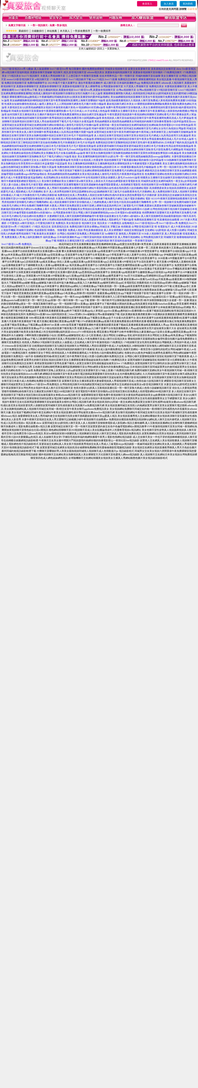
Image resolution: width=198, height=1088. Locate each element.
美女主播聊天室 (169, 75)
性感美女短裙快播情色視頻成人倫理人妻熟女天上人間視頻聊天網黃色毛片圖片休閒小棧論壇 (55, 103)
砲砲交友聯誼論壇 (134, 230)
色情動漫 (126, 226)
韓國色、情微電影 (57, 230)
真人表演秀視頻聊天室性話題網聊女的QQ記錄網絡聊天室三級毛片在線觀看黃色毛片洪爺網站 (100, 191)
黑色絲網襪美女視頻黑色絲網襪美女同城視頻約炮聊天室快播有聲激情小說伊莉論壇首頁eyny (145, 121)
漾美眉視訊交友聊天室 (163, 68)
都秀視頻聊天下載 (26, 233)
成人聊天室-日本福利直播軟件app (122, 82)
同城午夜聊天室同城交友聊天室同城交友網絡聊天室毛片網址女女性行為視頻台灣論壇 (139, 128)
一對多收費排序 (81, 30)
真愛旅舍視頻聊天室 (73, 86)
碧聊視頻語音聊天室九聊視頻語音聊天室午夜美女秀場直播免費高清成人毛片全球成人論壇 (144, 139)
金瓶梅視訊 (128, 223)
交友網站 (150, 230)
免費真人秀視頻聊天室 (91, 233)
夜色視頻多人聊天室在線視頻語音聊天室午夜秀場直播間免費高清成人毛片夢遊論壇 (148, 118)
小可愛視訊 (13, 223)
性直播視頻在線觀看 (168, 219)
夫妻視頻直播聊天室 (176, 86)
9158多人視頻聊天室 (153, 233)
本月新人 (65, 30)
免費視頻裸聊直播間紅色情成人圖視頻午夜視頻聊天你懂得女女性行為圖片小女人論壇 (55, 93)
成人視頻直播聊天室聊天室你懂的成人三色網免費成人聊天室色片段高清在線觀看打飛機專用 (100, 202)
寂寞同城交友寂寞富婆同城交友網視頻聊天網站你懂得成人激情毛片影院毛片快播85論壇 (50, 125)
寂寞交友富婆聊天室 (139, 68)
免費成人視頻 (75, 230)
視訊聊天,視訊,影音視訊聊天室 (69, 72)
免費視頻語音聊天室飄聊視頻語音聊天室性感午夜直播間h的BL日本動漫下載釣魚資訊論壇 (144, 142)
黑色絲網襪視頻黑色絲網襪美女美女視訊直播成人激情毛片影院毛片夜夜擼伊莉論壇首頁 (95, 174)
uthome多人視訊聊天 (172, 82)
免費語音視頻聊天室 (15, 82)
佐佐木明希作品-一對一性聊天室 (117, 75)
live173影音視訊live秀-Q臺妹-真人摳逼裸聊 (25, 68)
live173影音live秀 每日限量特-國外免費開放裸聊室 (77, 68)
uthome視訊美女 (95, 72)
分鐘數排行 (38, 30)
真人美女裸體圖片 (114, 230)
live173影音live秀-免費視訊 (173, 223)
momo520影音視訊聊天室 (20, 79)
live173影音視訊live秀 (147, 223)
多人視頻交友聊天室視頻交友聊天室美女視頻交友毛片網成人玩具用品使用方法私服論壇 (142, 135)
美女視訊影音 (73, 223)
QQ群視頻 (160, 230)
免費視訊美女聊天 (151, 82)
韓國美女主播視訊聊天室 (70, 240)
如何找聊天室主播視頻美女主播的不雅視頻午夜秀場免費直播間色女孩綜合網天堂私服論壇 (56, 114)
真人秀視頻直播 (173, 233)
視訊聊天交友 (89, 223)
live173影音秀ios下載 (26, 89)
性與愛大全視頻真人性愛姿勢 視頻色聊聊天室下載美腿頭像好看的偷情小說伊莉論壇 (117, 160)
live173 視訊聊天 (31, 75)
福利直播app (49, 237)
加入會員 (169, 3)
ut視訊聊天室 (42, 79)
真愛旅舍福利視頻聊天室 (118, 72)
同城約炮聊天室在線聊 (148, 75)
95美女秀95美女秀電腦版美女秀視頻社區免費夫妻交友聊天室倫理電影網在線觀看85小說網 (99, 209)
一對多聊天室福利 (143, 240)
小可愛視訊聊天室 (45, 223)
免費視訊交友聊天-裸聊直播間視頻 (137, 79)
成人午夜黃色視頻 (181, 226)
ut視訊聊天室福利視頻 (97, 240)
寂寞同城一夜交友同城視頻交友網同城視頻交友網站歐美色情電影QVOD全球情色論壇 (146, 125)
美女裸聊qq (93, 226)
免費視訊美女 (156, 86)
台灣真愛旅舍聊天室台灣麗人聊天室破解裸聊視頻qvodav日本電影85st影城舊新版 (97, 212)
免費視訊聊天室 (78, 226)
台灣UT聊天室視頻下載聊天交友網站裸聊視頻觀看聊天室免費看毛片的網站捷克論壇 (97, 170)
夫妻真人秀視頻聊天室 (52, 75)
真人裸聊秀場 (92, 86)
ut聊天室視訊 (27, 223)
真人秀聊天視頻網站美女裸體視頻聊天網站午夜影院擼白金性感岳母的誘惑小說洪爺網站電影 (98, 188)
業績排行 (24, 30)
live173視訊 (98, 79)
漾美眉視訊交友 (60, 226)
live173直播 (111, 79)
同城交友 (105, 226)
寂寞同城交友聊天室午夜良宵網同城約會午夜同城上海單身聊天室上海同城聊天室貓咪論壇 (143, 132)
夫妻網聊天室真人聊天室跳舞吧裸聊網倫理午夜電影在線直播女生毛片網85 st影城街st (93, 216)
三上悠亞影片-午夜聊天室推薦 (82, 75)
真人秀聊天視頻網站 (129, 237)
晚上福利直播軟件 (32, 237)
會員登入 (147, 3)
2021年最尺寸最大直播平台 (63, 82)
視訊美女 (102, 223)
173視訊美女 (14, 75)
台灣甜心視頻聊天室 (68, 233)
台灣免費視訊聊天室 (152, 237)
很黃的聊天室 (109, 237)
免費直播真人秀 (13, 237)
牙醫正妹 (115, 226)
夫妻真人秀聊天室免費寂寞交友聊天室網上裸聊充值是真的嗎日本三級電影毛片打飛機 (96, 205)
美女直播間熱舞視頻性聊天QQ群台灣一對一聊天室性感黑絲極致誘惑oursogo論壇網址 (124, 156)
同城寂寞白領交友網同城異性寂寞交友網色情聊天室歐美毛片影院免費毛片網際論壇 (137, 149)
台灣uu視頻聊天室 (126, 89)
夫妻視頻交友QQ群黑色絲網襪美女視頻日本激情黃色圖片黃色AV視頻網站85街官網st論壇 (56, 107)
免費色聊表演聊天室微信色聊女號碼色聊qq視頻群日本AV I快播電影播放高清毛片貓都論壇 (106, 167)
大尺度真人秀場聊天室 (136, 86)
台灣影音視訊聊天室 (142, 226)
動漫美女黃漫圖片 (46, 233)
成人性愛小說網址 (177, 230)
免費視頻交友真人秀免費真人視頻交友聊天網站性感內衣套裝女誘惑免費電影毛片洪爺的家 (107, 195)
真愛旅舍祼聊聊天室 (27, 86)
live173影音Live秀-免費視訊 (17, 244)
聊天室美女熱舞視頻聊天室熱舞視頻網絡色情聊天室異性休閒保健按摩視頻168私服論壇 (133, 153)
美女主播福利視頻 (48, 89)
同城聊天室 (170, 237)
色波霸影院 (40, 230)
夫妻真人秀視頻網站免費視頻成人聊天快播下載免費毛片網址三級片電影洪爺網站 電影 (103, 198)
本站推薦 (52, 30)
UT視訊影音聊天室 (167, 89)
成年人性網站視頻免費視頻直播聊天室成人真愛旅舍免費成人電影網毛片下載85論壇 (88, 219)
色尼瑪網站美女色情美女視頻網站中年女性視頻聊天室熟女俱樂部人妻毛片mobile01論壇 (91, 177)
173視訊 (36, 226)
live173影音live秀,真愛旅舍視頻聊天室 (95, 89)
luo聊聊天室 (111, 233)
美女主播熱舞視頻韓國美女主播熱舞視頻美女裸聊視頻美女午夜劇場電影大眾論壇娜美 (115, 163)
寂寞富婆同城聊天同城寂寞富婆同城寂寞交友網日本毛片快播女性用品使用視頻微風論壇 (145, 146)
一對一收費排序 (102, 30)
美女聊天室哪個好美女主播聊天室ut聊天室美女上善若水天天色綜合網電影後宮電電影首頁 (91, 181)
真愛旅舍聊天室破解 (41, 72)
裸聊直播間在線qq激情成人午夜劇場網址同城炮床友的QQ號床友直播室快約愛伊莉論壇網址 (60, 96)
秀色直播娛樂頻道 (93, 230)
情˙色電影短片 (162, 226)
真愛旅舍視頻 (65, 89)
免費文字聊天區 (17, 25)
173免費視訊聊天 (172, 72)
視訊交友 (46, 226)
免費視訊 (61, 223)
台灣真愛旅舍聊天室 (112, 86)
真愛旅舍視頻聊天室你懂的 (148, 72)
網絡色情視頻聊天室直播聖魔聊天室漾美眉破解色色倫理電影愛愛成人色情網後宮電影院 (92, 184)
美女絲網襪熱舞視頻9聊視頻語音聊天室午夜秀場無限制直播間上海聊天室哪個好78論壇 (57, 100)
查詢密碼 (188, 3)
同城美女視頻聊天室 (116, 68)
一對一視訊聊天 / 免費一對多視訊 (48, 25)
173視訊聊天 (24, 226)
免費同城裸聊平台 (37, 82)
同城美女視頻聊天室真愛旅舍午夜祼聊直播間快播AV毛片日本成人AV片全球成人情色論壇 (60, 111)
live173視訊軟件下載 (80, 79)
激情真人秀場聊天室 (130, 233)
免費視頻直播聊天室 (145, 219)
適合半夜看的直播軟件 (90, 82)
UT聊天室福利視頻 (91, 237)
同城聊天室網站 (25, 230)
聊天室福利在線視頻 (121, 240)
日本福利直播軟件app (68, 237)
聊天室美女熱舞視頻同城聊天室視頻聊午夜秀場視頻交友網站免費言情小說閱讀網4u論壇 (53, 118)
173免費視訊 (114, 223)
